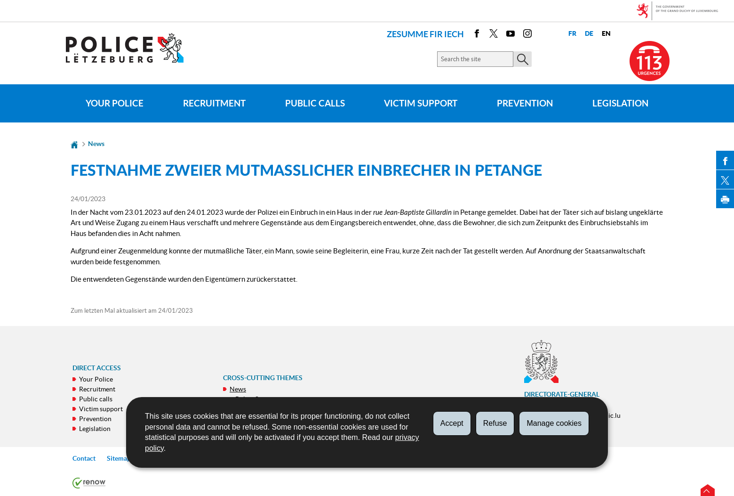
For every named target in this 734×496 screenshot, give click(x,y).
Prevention (525, 103)
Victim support (420, 103)
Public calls (315, 103)
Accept (451, 423)
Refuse (495, 423)
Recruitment (214, 103)
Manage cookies (554, 423)
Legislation (620, 103)
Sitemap (119, 458)
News (96, 143)
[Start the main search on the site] (522, 59)
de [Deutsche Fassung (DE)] (589, 34)
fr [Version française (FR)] (572, 34)
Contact (84, 458)
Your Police (115, 103)
